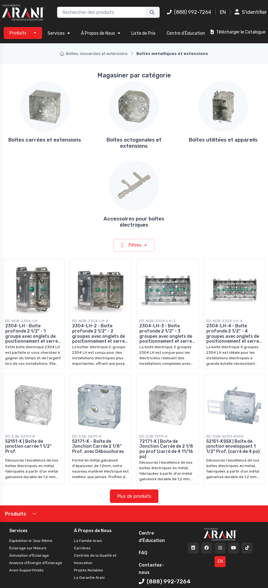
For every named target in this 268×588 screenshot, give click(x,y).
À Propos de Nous (100, 33)
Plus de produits (134, 496)
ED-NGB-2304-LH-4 (224, 321)
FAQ (143, 552)
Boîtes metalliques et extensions (172, 53)
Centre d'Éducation (186, 33)
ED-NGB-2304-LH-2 (90, 321)
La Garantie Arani (89, 577)
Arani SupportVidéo (26, 570)
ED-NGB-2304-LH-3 (157, 321)
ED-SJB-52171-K (86, 436)
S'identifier (251, 12)
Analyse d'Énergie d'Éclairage (35, 563)
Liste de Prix (143, 33)
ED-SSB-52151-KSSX (224, 436)
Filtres (132, 245)
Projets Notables (88, 570)
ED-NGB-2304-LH (21, 321)
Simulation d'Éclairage (29, 555)
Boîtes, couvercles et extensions (94, 53)
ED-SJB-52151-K (20, 436)
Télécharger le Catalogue (238, 32)
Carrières (82, 548)
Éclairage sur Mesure (27, 548)
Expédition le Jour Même (30, 541)
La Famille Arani (88, 541)
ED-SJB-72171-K (153, 436)
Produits (15, 514)
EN (223, 12)
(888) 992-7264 (189, 12)
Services (59, 33)
